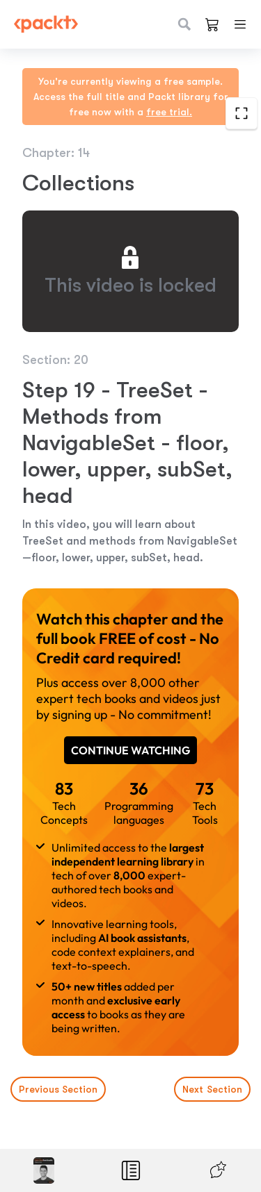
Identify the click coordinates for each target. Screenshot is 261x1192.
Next (212, 1089)
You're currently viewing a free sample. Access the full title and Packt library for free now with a (130, 96)
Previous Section (58, 1089)
